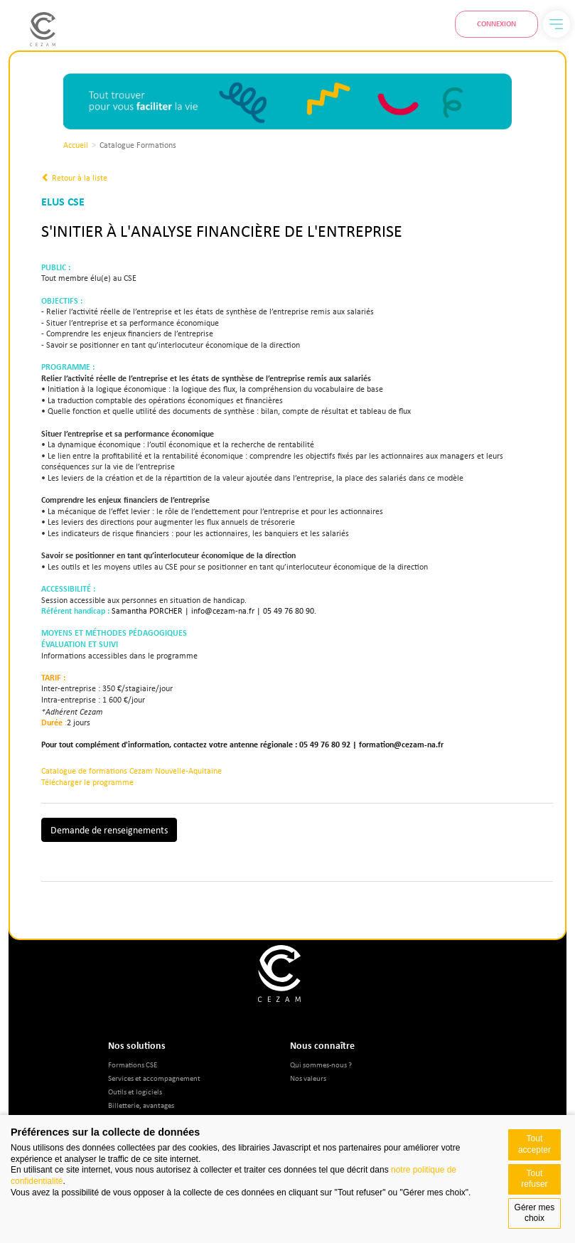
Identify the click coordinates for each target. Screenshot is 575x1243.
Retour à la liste (74, 177)
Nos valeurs (308, 1077)
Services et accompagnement (154, 1077)
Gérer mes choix (535, 1213)
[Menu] (556, 24)
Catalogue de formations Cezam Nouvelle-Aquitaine (131, 771)
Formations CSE (132, 1064)
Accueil (75, 145)
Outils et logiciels (135, 1091)
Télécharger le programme (87, 782)
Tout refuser (534, 1179)
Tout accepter (534, 1144)
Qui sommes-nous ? (321, 1064)
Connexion (496, 23)
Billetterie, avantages (141, 1104)
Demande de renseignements (109, 829)
